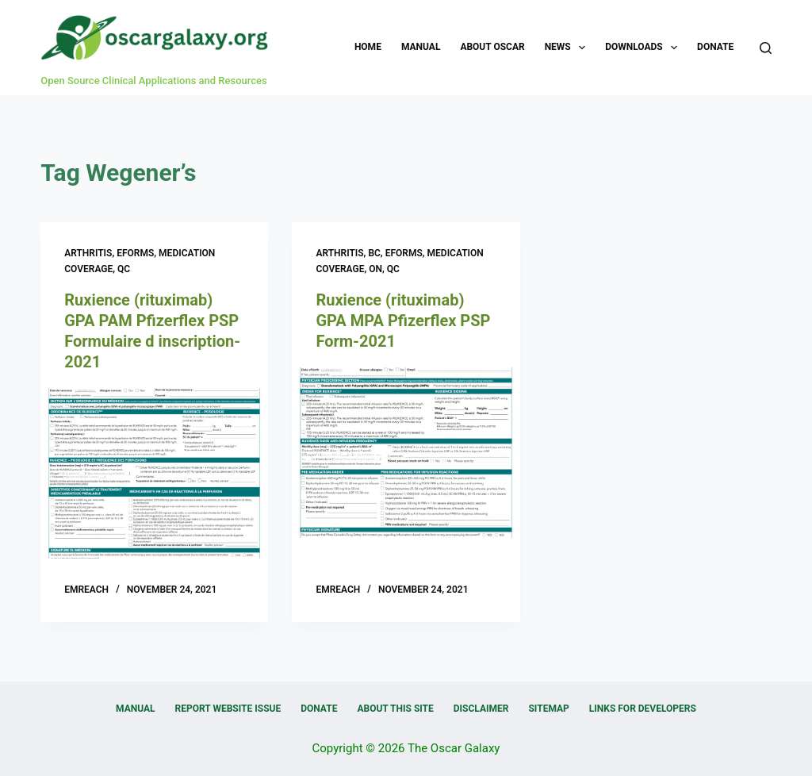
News (568, 47)
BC (374, 253)
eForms (135, 253)
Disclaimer (481, 708)
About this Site (395, 708)
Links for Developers (642, 708)
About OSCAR (492, 46)
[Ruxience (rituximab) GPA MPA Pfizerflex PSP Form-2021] (405, 452)
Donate (715, 46)
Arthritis (88, 253)
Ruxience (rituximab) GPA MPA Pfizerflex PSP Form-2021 (403, 320)
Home (367, 46)
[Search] (766, 48)
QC (123, 269)
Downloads (644, 47)
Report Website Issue (228, 708)
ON (375, 269)
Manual (420, 46)
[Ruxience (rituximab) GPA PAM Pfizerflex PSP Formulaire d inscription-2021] (154, 473)
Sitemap (548, 708)
